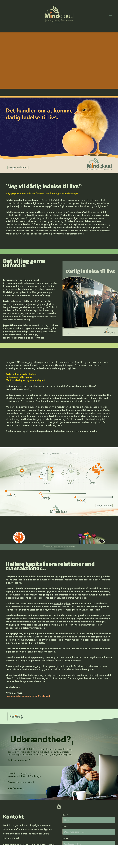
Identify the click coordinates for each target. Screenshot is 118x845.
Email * (65, 826)
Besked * (66, 838)
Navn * (65, 815)
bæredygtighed (62, 603)
